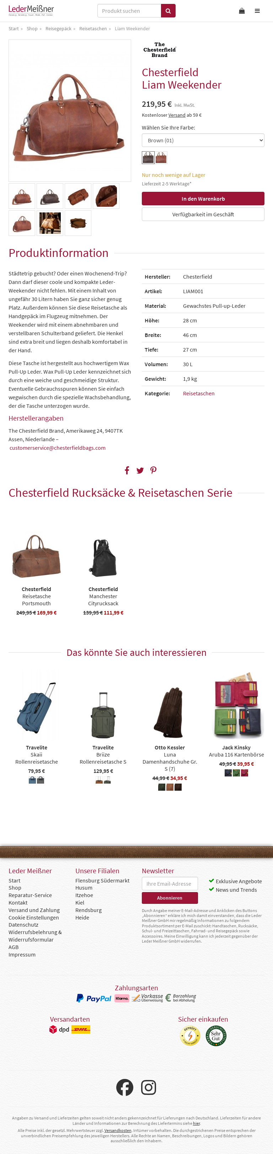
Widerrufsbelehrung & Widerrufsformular (35, 935)
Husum (83, 887)
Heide (82, 917)
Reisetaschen (199, 393)
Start (14, 880)
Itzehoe (84, 895)
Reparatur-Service (30, 895)
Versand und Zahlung (34, 909)
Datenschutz (23, 924)
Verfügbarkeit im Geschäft (203, 214)
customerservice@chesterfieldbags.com (58, 447)
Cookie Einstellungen (34, 917)
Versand (177, 115)
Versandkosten (118, 1130)
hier (196, 1123)
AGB (13, 946)
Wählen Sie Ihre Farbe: (168, 127)
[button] (127, 470)
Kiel (79, 902)
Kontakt (18, 902)
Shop (15, 887)
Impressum (22, 954)
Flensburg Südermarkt (102, 880)
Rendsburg (88, 909)
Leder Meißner (31, 10)
